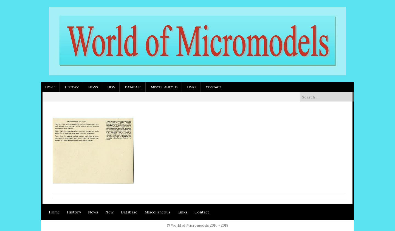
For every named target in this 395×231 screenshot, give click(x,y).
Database (133, 87)
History (72, 87)
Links (191, 87)
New (111, 87)
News (93, 87)
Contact (213, 87)
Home (50, 87)
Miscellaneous (164, 87)
